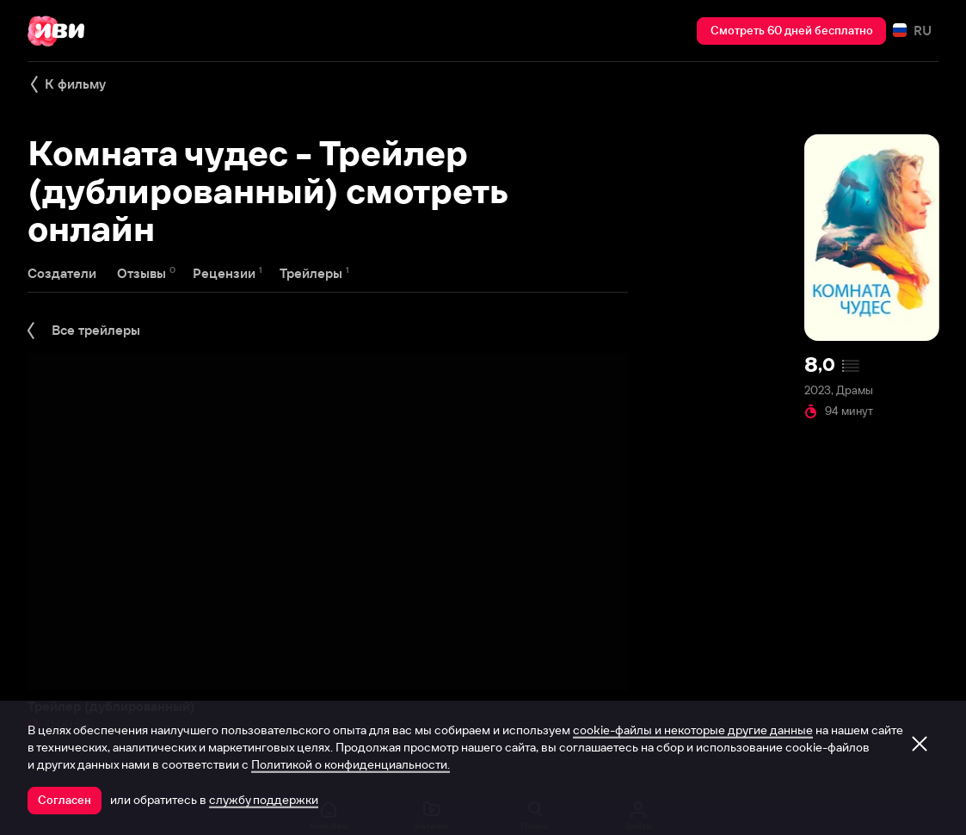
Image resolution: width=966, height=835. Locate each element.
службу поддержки (263, 800)
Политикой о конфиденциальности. (350, 764)
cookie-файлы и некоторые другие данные (693, 730)
